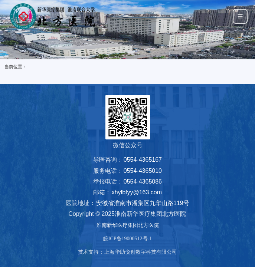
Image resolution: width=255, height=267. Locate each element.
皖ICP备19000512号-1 (127, 238)
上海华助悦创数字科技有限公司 (140, 252)
